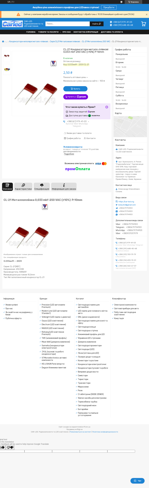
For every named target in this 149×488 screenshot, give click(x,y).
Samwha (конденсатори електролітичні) (53, 346)
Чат (137, 481)
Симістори (83, 375)
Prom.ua (87, 427)
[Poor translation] (10, 447)
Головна (30, 32)
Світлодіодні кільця (87, 327)
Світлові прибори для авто (126, 308)
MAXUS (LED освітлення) (53, 328)
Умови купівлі (12, 305)
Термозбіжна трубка (87, 402)
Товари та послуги (48, 32)
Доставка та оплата (112, 32)
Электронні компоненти (125, 305)
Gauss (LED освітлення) (52, 321)
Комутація (119, 318)
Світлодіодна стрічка (88, 330)
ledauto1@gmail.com (127, 205)
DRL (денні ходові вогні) (89, 317)
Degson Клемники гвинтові (54, 367)
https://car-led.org (126, 202)
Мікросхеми (83, 387)
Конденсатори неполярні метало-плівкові (28, 42)
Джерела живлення (87, 342)
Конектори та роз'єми (88, 360)
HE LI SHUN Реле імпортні (53, 364)
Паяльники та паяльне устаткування (88, 414)
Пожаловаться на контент (80, 432)
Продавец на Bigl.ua (74, 429)
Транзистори (84, 383)
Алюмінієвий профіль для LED (91, 334)
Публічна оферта (13, 318)
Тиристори (83, 379)
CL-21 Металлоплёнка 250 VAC (96, 42)
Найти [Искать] (95, 24)
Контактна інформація (86, 32)
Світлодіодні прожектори (90, 345)
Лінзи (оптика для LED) (88, 353)
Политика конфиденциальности (105, 432)
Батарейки (83, 409)
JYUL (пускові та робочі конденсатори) (53, 353)
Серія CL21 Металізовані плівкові (65, 42)
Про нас (66, 32)
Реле (80, 390)
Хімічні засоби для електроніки (92, 398)
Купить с (77, 97)
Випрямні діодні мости (88, 372)
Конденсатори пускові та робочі (93, 368)
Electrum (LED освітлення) (54, 324)
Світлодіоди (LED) (86, 349)
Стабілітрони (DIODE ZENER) (91, 394)
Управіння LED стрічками (89, 338)
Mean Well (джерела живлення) (56, 342)
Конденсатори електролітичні (92, 364)
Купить (77, 89)
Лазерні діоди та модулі (89, 357)
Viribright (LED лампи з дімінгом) (56, 317)
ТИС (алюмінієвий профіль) (54, 338)
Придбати (108, 7)
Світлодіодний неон (87, 405)
